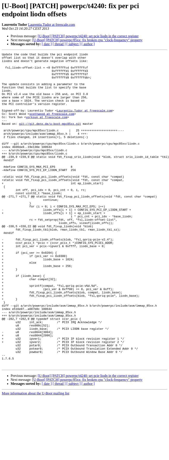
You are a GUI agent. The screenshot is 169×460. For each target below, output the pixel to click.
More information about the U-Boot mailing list (35, 456)
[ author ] (88, 44)
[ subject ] (73, 44)
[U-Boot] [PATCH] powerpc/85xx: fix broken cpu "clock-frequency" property (87, 40)
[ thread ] (59, 44)
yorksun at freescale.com (46, 130)
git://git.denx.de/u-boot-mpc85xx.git (50, 138)
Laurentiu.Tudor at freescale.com (51, 24)
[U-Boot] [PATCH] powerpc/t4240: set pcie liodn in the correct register (88, 36)
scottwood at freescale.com (51, 126)
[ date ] (47, 44)
